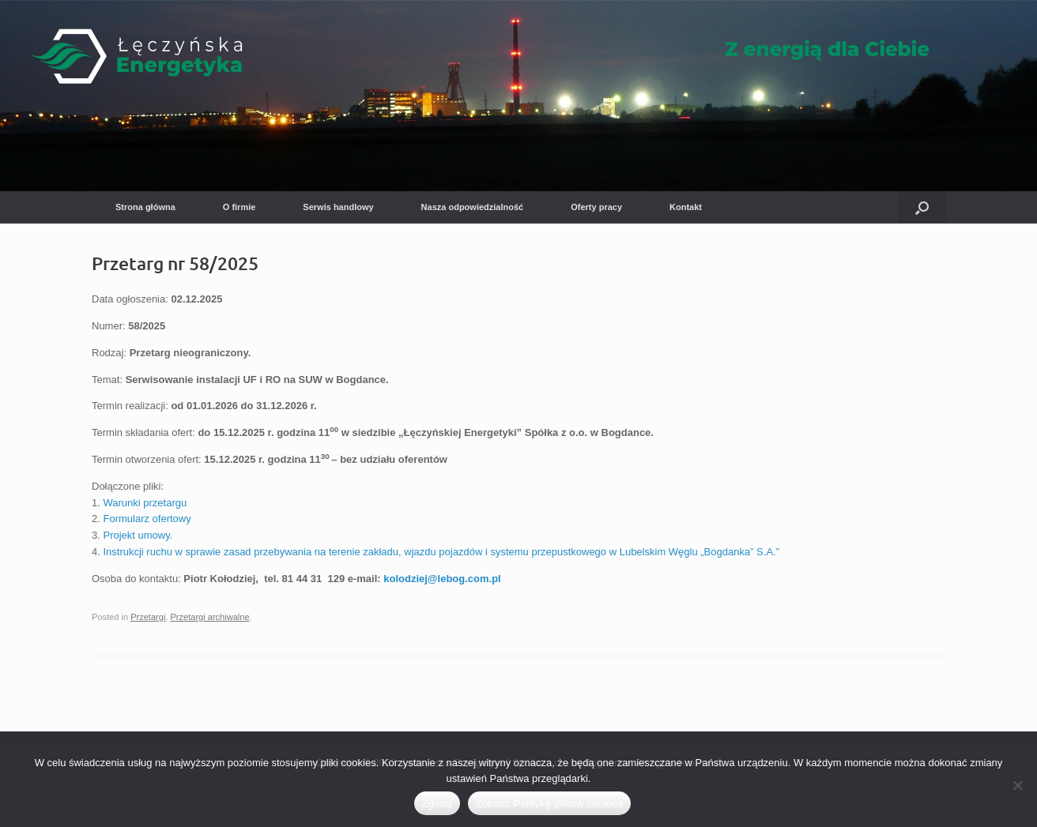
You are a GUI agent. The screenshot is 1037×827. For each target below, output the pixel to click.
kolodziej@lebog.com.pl (441, 579)
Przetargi (147, 617)
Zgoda (437, 804)
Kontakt (685, 207)
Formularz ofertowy (146, 518)
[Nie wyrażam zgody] (1017, 785)
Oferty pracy (596, 207)
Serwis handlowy (338, 207)
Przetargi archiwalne (210, 617)
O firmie (239, 207)
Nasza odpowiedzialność (472, 207)
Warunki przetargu (145, 503)
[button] (922, 207)
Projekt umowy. (137, 535)
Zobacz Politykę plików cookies (550, 804)
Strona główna (145, 207)
